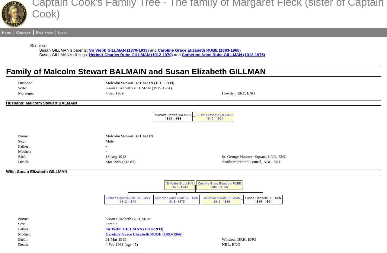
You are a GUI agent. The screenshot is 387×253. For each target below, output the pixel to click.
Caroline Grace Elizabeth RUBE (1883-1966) (199, 50)
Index (63, 32)
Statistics (44, 32)
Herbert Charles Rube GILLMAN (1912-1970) (131, 55)
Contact (23, 32)
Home (6, 32)
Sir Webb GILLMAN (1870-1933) (119, 50)
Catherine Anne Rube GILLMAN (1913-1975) (223, 55)
